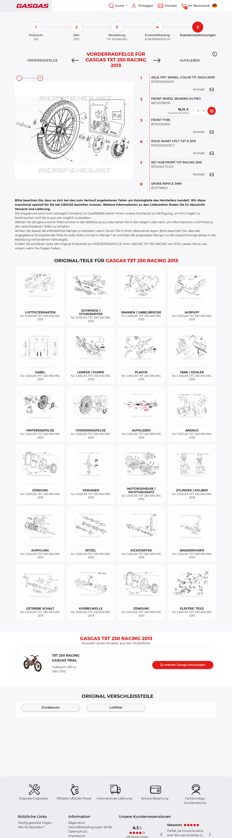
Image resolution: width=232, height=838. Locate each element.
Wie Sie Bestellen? (31, 827)
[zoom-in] (40, 78)
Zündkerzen (51, 707)
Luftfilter (116, 707)
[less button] (193, 111)
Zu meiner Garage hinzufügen (182, 665)
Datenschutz (77, 831)
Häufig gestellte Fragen (35, 823)
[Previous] (75, 60)
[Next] (157, 60)
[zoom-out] (19, 78)
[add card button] (212, 111)
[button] (214, 54)
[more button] (203, 111)
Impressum (76, 836)
